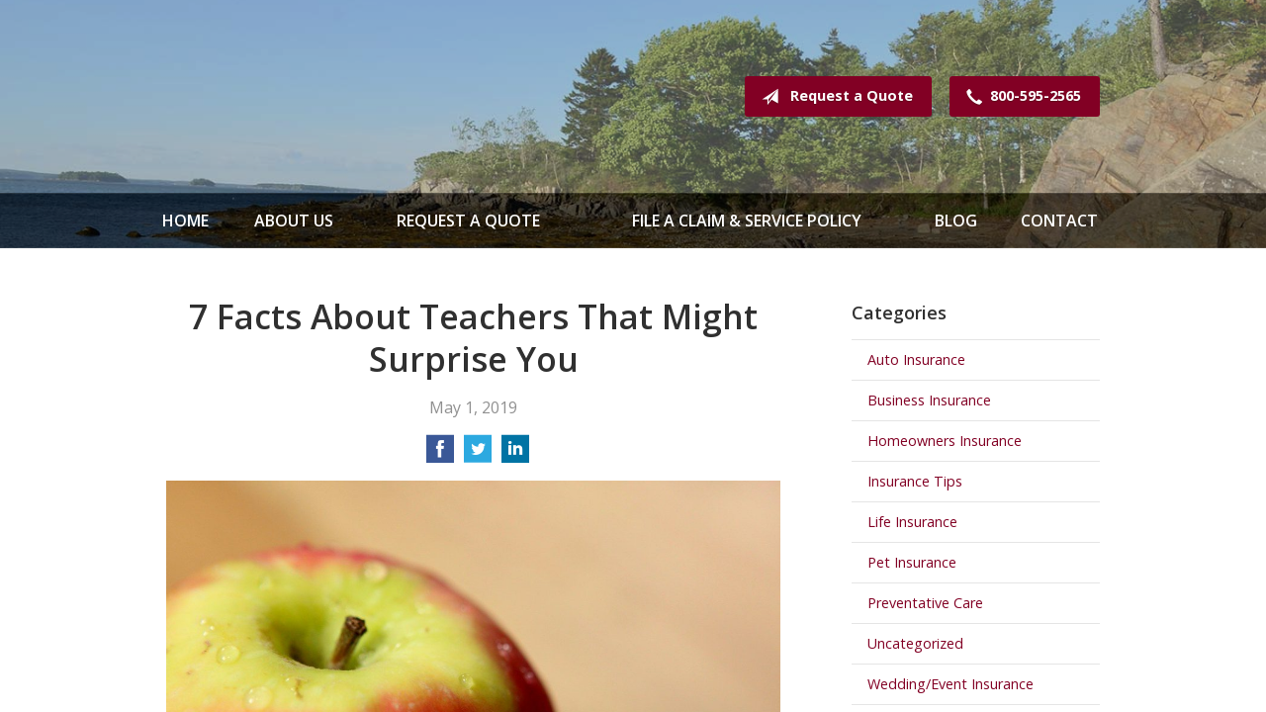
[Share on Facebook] (440, 455)
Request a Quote (833, 97)
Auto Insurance (916, 359)
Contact (1059, 220)
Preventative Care (925, 602)
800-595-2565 (1019, 97)
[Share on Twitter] (478, 455)
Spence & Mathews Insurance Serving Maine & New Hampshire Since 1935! (324, 96)
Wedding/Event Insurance (950, 683)
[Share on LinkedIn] (515, 455)
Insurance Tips (914, 481)
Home (185, 220)
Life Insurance (912, 521)
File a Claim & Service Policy (746, 220)
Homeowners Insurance (944, 440)
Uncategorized (915, 643)
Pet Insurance (911, 562)
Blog (956, 220)
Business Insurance (929, 400)
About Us (293, 220)
